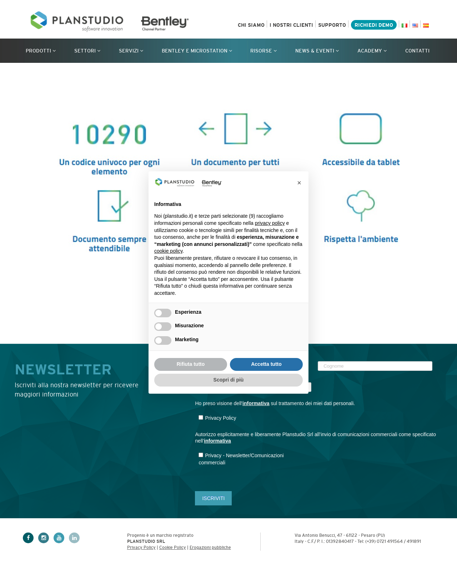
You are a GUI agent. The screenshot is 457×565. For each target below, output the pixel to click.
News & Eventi (317, 51)
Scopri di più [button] (229, 380)
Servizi (131, 51)
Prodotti (41, 51)
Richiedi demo (374, 25)
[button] (299, 182)
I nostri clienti (291, 25)
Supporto (332, 25)
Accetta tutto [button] (266, 364)
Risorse (263, 51)
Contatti (417, 51)
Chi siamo (251, 25)
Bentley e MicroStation (197, 51)
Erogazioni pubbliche (210, 547)
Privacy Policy (141, 547)
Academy (372, 51)
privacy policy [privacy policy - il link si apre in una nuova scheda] (270, 223)
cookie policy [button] (168, 251)
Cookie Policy (172, 547)
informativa (255, 403)
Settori (87, 51)
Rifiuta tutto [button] (191, 364)
